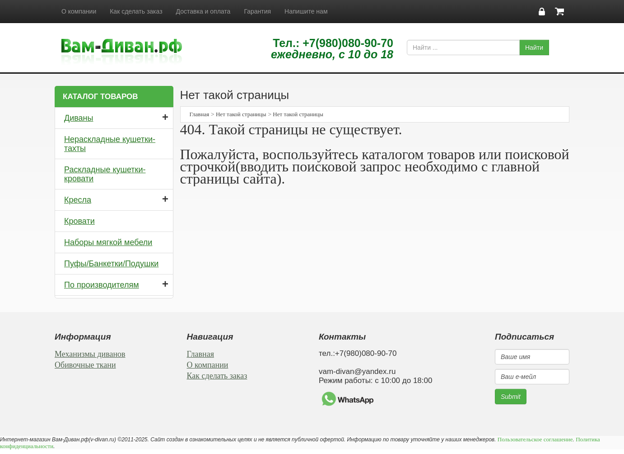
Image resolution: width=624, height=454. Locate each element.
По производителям (101, 284)
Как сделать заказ (136, 11)
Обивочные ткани (85, 364)
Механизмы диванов (90, 354)
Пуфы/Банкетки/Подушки (111, 263)
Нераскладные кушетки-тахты (109, 144)
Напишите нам (305, 11)
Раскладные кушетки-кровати (105, 174)
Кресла (77, 199)
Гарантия (257, 11)
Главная (200, 114)
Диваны (78, 118)
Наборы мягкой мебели (108, 242)
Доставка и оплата (203, 11)
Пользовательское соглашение (535, 439)
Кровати (79, 221)
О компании (78, 11)
